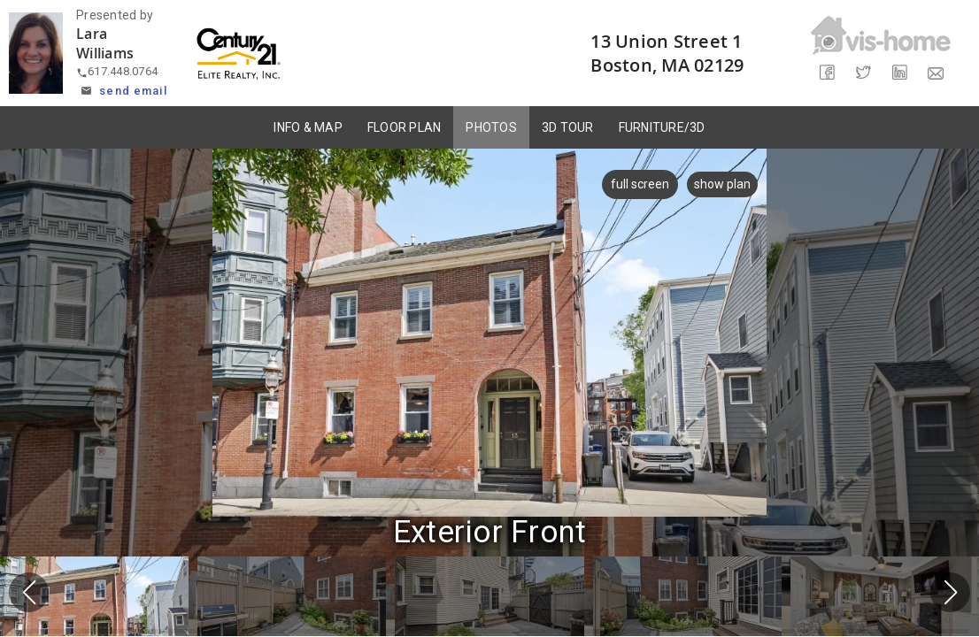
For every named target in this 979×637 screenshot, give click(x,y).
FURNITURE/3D (662, 127)
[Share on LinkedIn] (899, 73)
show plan (722, 184)
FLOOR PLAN (404, 127)
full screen (639, 184)
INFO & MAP (308, 127)
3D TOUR (568, 127)
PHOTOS (491, 127)
